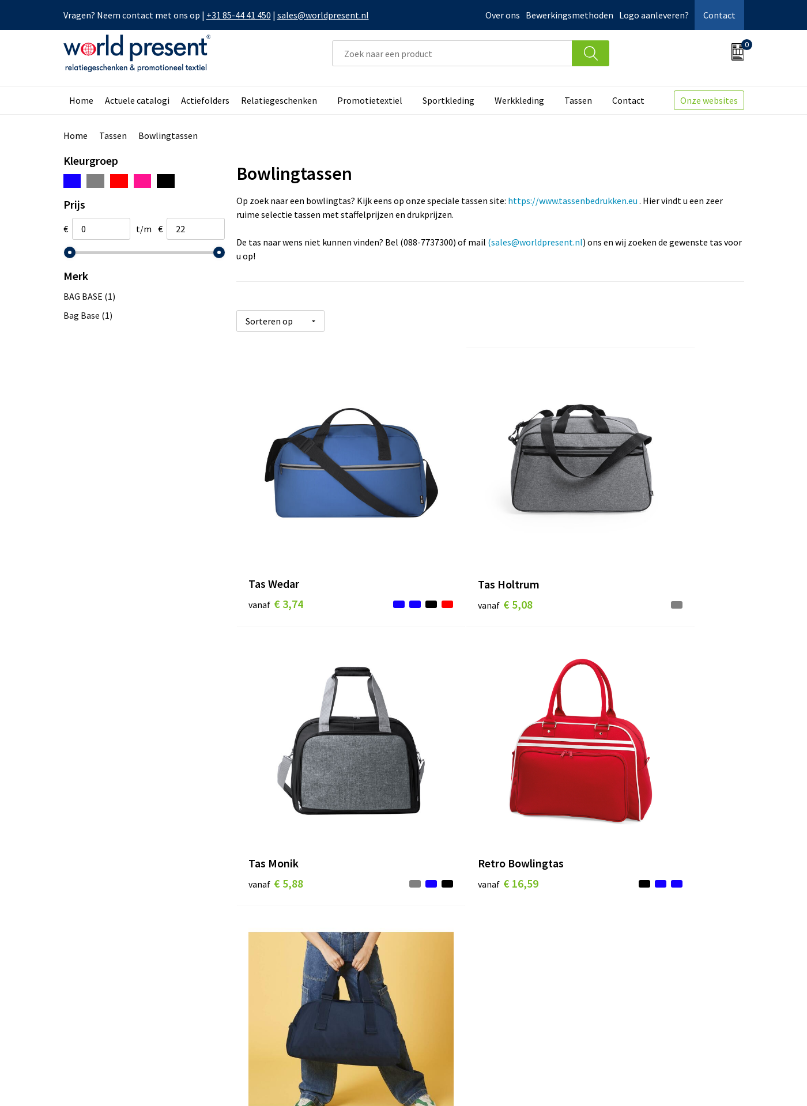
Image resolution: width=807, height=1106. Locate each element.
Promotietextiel (369, 100)
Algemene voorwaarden (558, 1080)
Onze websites (709, 100)
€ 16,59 (278, 760)
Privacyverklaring (650, 1080)
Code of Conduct (281, 933)
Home (81, 100)
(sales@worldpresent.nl (535, 242)
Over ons (502, 15)
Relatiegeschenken (279, 100)
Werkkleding (519, 100)
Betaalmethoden (452, 916)
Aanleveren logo (281, 985)
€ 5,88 (614, 542)
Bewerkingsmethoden (569, 15)
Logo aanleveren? (654, 15)
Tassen (578, 100)
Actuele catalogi (137, 100)
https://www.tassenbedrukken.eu (573, 200)
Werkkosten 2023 (283, 916)
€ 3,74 (275, 542)
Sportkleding (448, 100)
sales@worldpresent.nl (323, 15)
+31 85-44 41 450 (238, 15)
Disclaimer (717, 1080)
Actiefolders (205, 100)
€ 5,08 (444, 542)
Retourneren (443, 933)
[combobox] (452, 53)
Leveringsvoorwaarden (293, 950)
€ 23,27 (447, 777)
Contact (719, 15)
